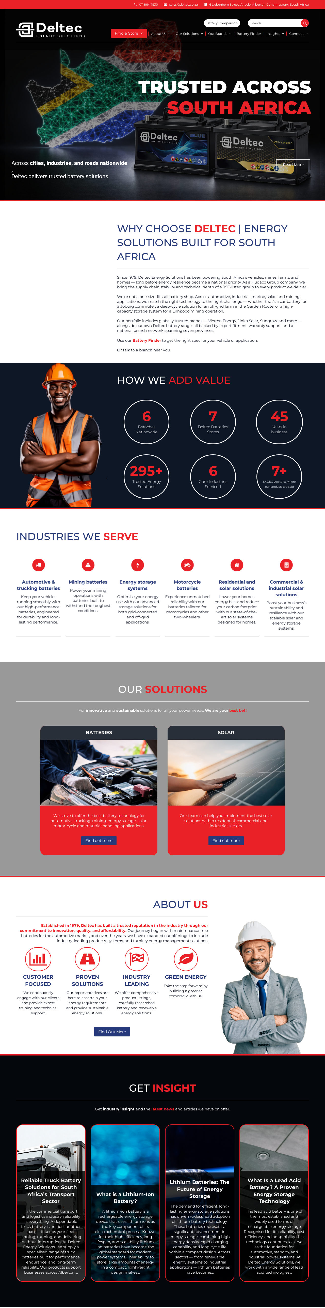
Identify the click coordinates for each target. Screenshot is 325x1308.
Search (308, 23)
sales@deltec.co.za (183, 4)
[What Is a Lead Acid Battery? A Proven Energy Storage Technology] (274, 1203)
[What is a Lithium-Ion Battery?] (125, 1203)
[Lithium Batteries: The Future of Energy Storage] (199, 1203)
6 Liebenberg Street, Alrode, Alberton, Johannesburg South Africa (259, 4)
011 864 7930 (148, 4)
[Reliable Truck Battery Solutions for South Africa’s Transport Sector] (51, 1203)
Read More (293, 164)
